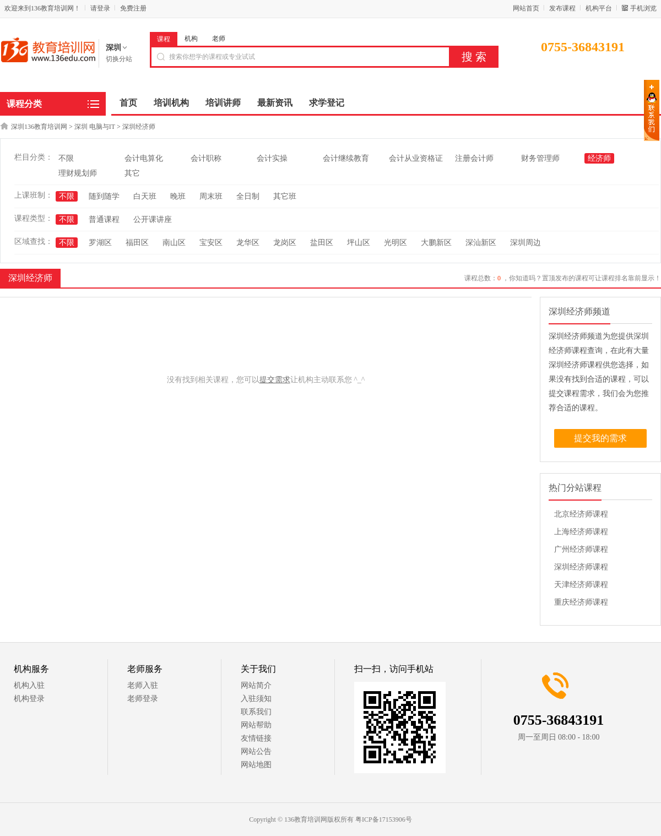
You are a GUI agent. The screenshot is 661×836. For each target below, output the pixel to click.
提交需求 (274, 380)
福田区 (137, 242)
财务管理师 (540, 158)
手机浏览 (643, 8)
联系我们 (256, 712)
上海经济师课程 (581, 532)
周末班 (211, 196)
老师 (218, 38)
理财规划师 (77, 173)
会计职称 (206, 158)
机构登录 (29, 698)
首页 (128, 102)
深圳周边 (525, 242)
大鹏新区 (436, 242)
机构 (191, 38)
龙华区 (247, 242)
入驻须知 (256, 698)
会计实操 (272, 158)
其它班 (284, 196)
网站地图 (256, 765)
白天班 (144, 196)
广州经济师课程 (581, 549)
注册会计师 (474, 158)
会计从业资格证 (416, 158)
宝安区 (211, 242)
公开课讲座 (152, 219)
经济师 (599, 158)
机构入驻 (29, 685)
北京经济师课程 (581, 514)
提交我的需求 (600, 438)
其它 (132, 173)
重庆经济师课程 (581, 602)
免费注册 (133, 8)
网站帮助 (256, 725)
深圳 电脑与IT (94, 127)
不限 (66, 158)
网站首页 (526, 8)
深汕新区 (480, 242)
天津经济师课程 (581, 584)
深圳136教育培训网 (39, 127)
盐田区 (321, 242)
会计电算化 (143, 158)
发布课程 (562, 8)
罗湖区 (100, 242)
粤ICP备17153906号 (383, 819)
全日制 (247, 196)
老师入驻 (142, 685)
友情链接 (256, 738)
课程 (163, 39)
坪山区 (358, 242)
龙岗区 (284, 242)
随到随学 (104, 196)
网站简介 (256, 685)
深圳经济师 (138, 127)
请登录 (100, 8)
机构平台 (599, 8)
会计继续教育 (346, 158)
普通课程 (104, 219)
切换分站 (119, 59)
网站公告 (256, 751)
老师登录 (142, 698)
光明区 (395, 242)
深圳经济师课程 (581, 567)
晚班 (178, 196)
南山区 (174, 242)
